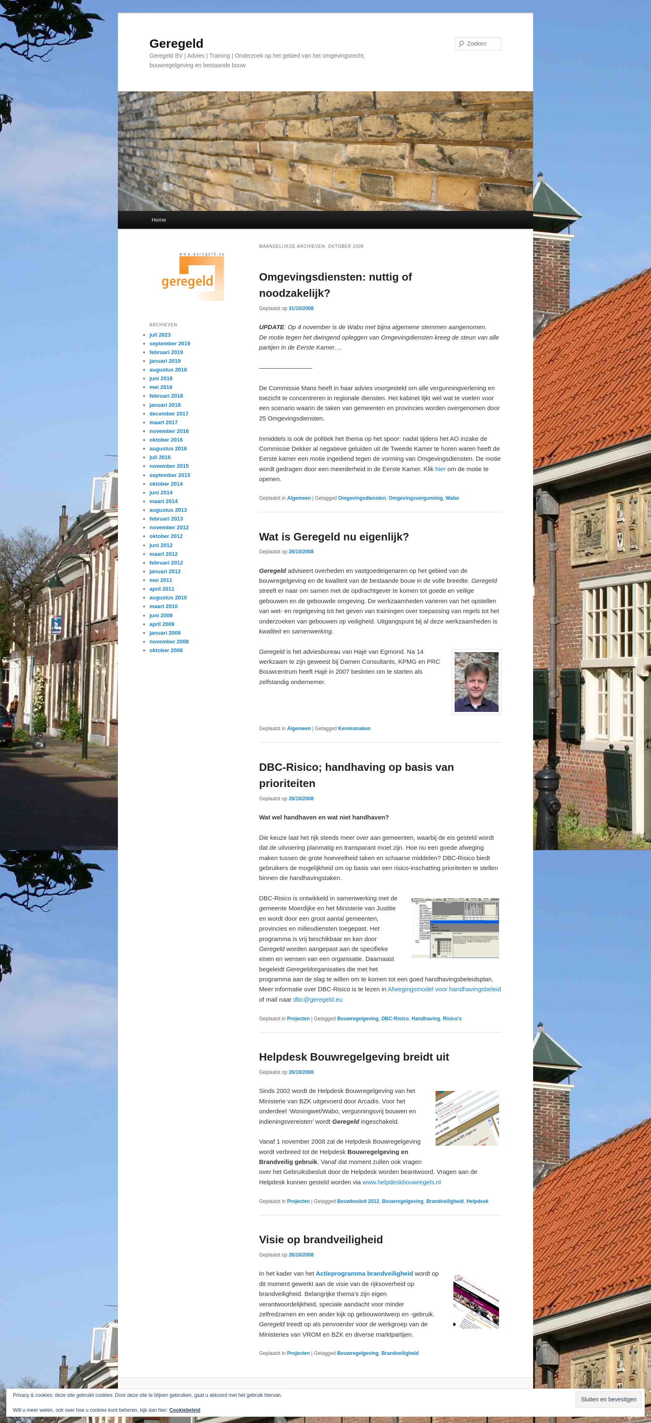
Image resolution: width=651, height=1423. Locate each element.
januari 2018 (165, 405)
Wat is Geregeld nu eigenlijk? (334, 537)
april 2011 (161, 589)
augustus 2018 (168, 370)
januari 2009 (165, 633)
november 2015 (169, 466)
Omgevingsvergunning (416, 498)
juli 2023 (160, 335)
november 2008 (169, 641)
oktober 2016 (166, 440)
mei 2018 (160, 387)
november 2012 (169, 527)
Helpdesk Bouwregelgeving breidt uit (354, 1057)
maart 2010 (163, 606)
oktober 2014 (166, 484)
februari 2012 (166, 563)
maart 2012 (163, 554)
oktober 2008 (166, 650)
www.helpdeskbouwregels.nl (401, 1182)
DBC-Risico (395, 1019)
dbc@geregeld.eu (318, 999)
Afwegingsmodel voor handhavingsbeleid (444, 989)
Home (159, 220)
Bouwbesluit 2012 (358, 1201)
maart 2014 (163, 501)
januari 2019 (165, 361)
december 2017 (168, 414)
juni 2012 (161, 545)
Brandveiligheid (445, 1201)
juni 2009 (161, 615)
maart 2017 (163, 422)
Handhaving (425, 1019)
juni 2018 (161, 378)
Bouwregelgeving (358, 1019)
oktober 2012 (166, 536)
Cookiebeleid (185, 1410)
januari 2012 (165, 571)
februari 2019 (166, 352)
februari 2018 (166, 396)
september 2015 (169, 475)
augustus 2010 (168, 597)
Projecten (298, 1019)
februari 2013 (166, 519)
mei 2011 (160, 580)
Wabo (452, 498)
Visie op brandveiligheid (321, 1239)
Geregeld (176, 43)
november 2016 (169, 431)
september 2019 (169, 343)
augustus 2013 (168, 510)
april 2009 (161, 624)
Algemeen (299, 498)
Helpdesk (477, 1201)
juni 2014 (161, 492)
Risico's (452, 1019)
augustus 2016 (168, 448)
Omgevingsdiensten (362, 498)
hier (441, 468)
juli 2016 (160, 457)
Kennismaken (354, 728)
